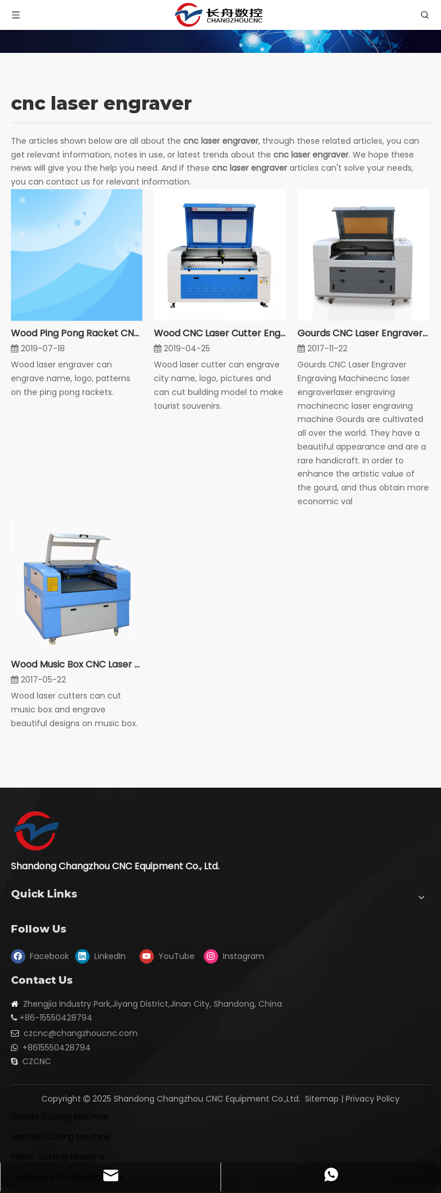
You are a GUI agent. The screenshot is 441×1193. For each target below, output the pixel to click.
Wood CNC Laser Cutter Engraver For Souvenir (219, 333)
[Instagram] (233, 956)
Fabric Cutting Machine (58, 1157)
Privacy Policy (373, 1098)
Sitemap (322, 1098)
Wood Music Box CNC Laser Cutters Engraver (76, 664)
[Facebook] (40, 956)
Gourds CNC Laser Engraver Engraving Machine (363, 333)
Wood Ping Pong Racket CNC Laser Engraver (76, 333)
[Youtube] (169, 956)
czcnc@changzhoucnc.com (81, 1033)
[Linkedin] (104, 956)
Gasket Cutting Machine (60, 1116)
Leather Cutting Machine (61, 1136)
